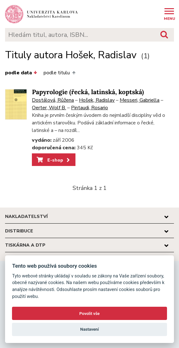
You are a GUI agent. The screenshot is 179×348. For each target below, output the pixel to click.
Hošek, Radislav (97, 100)
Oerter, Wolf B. (49, 107)
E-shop (54, 160)
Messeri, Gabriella (139, 100)
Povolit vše (89, 313)
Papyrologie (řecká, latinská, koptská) (88, 92)
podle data (21, 72)
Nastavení (89, 329)
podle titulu (59, 72)
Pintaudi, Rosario (89, 107)
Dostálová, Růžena (53, 100)
